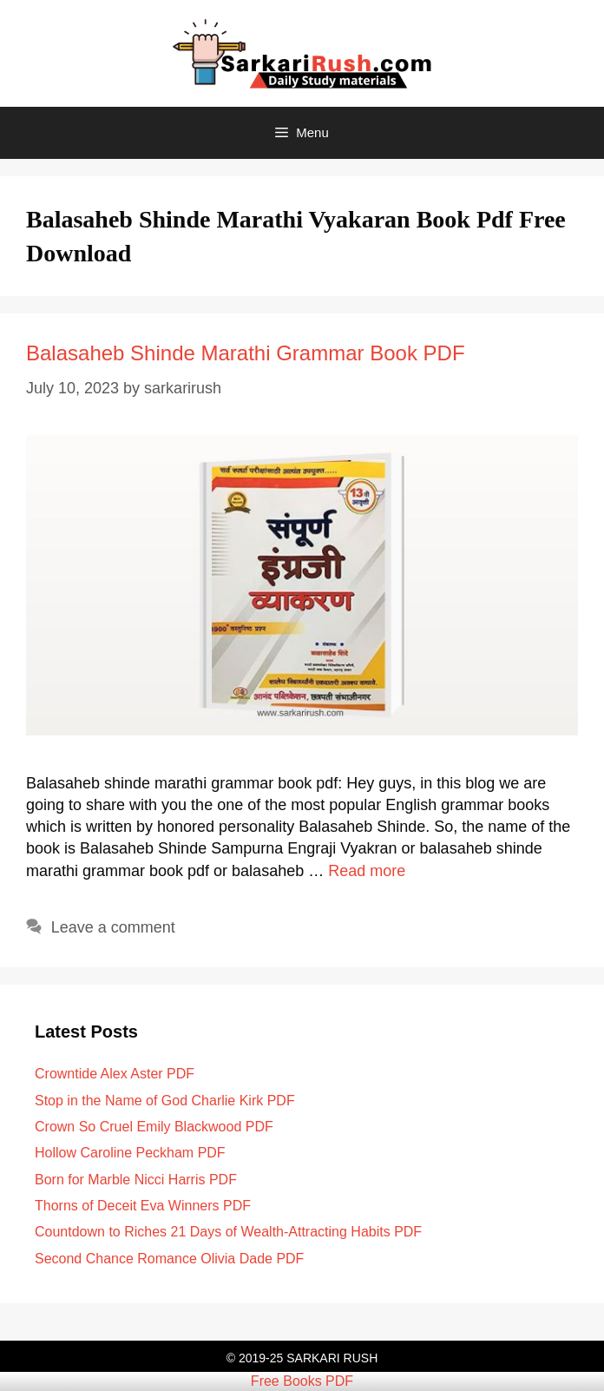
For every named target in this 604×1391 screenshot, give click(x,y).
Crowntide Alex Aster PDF (114, 1073)
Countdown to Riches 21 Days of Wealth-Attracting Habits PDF (228, 1231)
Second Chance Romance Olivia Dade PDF (169, 1258)
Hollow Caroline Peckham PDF (130, 1152)
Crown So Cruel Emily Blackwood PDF (154, 1126)
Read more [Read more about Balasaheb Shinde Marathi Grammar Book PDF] (366, 871)
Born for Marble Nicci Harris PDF (136, 1179)
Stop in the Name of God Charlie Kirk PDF (165, 1100)
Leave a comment (113, 927)
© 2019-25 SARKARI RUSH (302, 1358)
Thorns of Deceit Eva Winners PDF (143, 1205)
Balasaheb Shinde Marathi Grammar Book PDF (245, 353)
